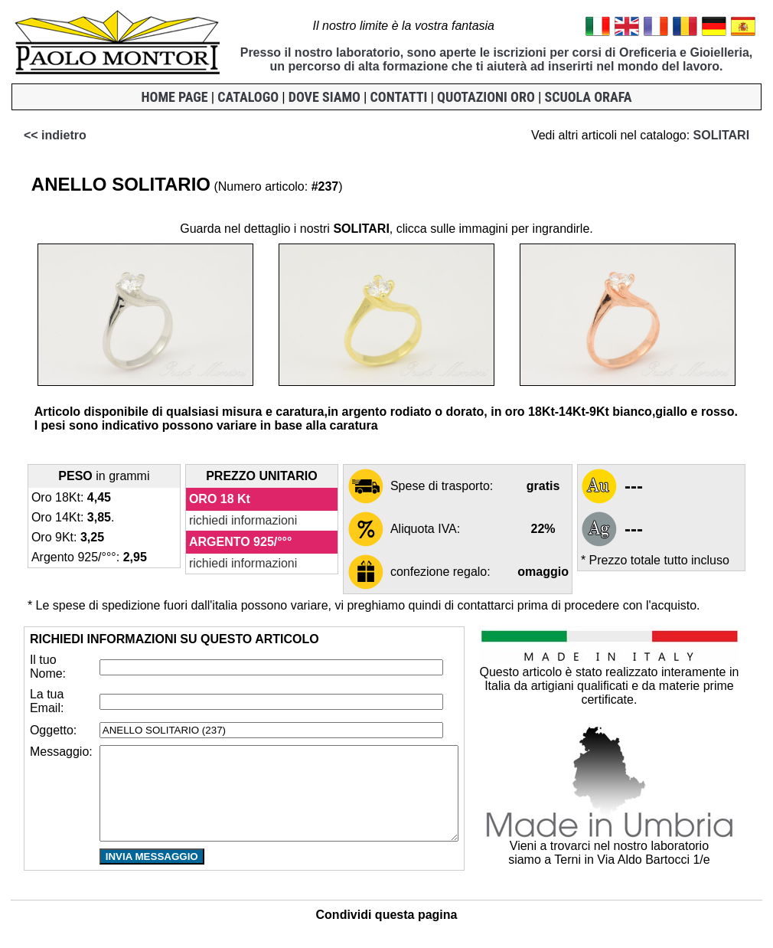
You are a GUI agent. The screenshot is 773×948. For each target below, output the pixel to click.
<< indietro (43, 135)
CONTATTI (399, 97)
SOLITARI (732, 135)
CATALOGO (248, 97)
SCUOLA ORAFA (587, 97)
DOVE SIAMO (324, 97)
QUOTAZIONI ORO (486, 97)
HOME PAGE (175, 97)
